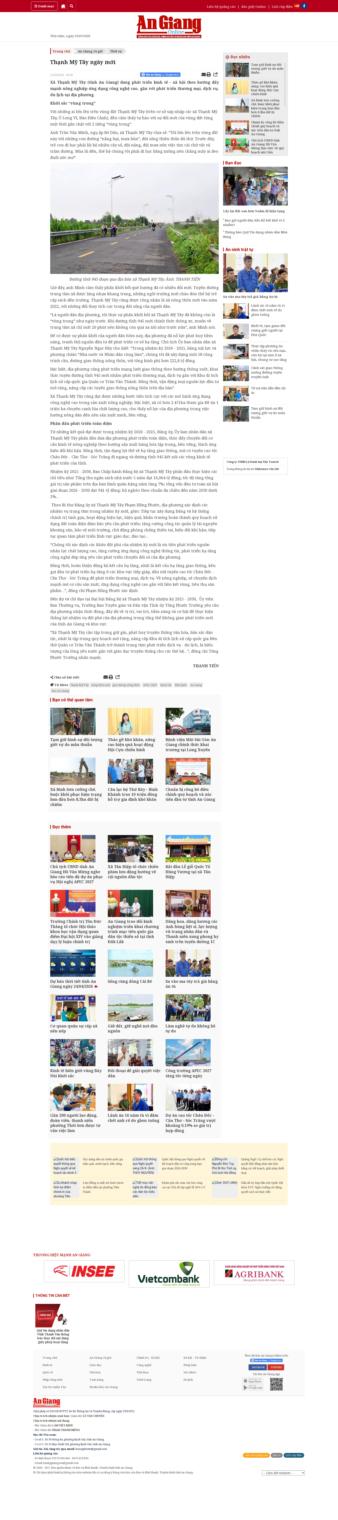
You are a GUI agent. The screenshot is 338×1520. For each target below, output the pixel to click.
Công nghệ (143, 1405)
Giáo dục (95, 1405)
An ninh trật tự (239, 249)
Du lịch (188, 1420)
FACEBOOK (258, 1407)
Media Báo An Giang (103, 1427)
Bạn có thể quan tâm (72, 700)
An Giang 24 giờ (90, 51)
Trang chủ (61, 51)
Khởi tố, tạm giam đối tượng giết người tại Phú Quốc (268, 330)
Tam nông (96, 1420)
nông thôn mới (100, 685)
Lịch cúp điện (282, 6)
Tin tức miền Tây (54, 1427)
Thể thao (142, 1412)
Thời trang (144, 1420)
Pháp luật (190, 1405)
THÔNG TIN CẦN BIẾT (52, 1336)
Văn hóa (95, 1412)
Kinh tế (47, 1405)
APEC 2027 (150, 685)
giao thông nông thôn (126, 685)
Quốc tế (47, 1412)
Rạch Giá (165, 685)
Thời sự (116, 51)
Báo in (277, 1495)
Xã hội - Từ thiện (194, 1398)
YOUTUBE (276, 1407)
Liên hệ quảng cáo (221, 6)
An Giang (196, 685)
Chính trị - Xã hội (148, 1398)
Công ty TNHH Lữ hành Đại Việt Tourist (253, 462)
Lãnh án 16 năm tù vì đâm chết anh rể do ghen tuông (268, 310)
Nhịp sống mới (52, 1420)
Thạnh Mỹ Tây (79, 685)
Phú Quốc (181, 685)
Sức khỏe (189, 1412)
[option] (84, 1311)
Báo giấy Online (253, 6)
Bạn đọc (233, 162)
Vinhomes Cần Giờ (267, 469)
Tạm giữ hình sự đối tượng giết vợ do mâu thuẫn (268, 412)
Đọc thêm (61, 837)
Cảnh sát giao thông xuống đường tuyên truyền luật (267, 372)
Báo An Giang (60, 691)
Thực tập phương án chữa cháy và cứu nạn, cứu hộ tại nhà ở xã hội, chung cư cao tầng (269, 353)
